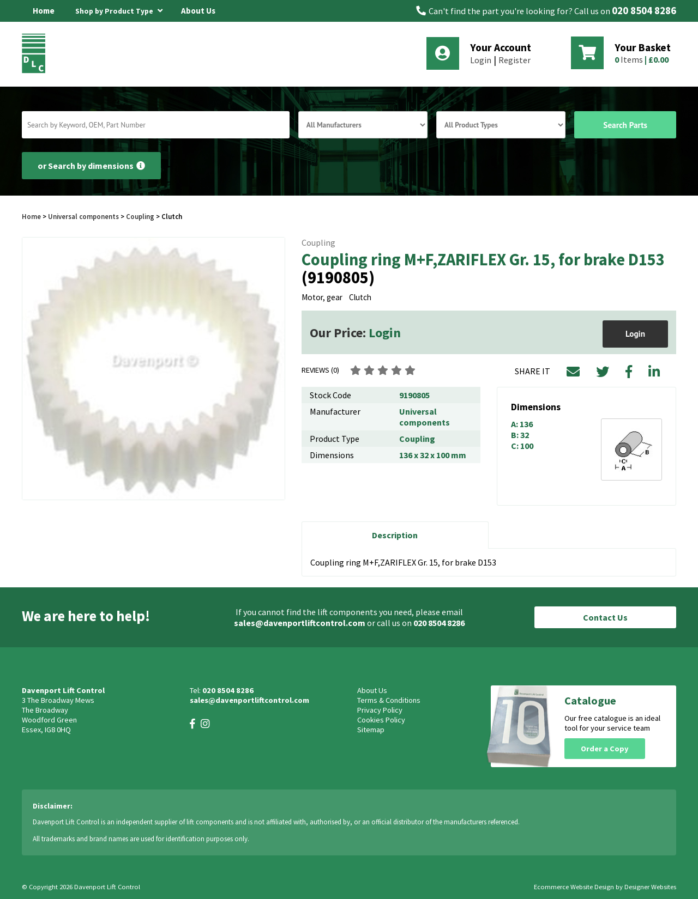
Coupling (140, 216)
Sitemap (370, 729)
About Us (198, 10)
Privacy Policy (379, 710)
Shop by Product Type (119, 9)
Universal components (83, 216)
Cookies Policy (381, 720)
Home (44, 10)
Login (480, 59)
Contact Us (605, 617)
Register (514, 59)
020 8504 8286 (644, 10)
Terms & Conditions (388, 700)
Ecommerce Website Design (574, 887)
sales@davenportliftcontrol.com (299, 622)
